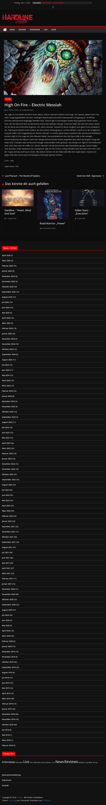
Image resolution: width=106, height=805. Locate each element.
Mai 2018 (5, 735)
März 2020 (6, 636)
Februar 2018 (7, 745)
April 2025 (6, 318)
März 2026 (6, 260)
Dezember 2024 (8, 339)
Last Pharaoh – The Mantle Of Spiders (21, 175)
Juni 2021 (6, 558)
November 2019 (8, 657)
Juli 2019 (5, 677)
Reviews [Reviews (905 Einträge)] (71, 761)
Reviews (22, 29)
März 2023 (6, 448)
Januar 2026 (7, 271)
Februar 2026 (7, 266)
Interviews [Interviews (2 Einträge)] (19, 762)
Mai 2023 (5, 438)
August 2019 (7, 672)
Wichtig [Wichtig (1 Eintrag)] (95, 762)
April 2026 (6, 255)
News (12, 29)
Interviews (35, 29)
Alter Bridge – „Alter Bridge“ (53, 3)
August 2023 (7, 422)
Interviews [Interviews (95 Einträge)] (8, 762)
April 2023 (6, 443)
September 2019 (9, 667)
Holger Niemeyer (27, 110)
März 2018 (6, 740)
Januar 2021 (7, 584)
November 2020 (8, 594)
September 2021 (9, 542)
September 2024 (9, 354)
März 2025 (6, 323)
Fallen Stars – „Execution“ (82, 212)
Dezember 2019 (8, 651)
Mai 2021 (5, 563)
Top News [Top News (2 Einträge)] (88, 762)
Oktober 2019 (7, 662)
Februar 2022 (7, 516)
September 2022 (9, 479)
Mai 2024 (5, 375)
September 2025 (9, 292)
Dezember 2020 (8, 589)
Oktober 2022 (7, 474)
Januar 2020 (7, 646)
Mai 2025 (5, 313)
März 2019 (6, 698)
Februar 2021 (7, 578)
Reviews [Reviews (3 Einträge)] (81, 762)
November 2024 (8, 344)
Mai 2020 (5, 625)
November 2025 (8, 281)
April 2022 (6, 505)
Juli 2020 (5, 615)
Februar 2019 (7, 704)
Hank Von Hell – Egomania (90, 175)
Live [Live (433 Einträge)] (26, 761)
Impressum (6, 780)
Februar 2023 (7, 453)
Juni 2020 (6, 620)
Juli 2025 (5, 302)
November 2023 (8, 406)
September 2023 (9, 417)
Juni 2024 (6, 370)
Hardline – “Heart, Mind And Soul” (17, 212)
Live (45, 29)
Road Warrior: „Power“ (52, 223)
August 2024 (7, 360)
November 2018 (8, 719)
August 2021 (7, 547)
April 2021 (6, 568)
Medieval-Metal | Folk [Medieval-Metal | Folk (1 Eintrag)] (48, 762)
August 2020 (7, 610)
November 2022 (8, 469)
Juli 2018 (5, 730)
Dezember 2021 (8, 526)
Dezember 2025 (8, 276)
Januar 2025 (7, 333)
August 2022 (7, 485)
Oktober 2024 (7, 349)
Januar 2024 (7, 396)
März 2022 (6, 511)
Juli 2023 (5, 427)
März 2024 (6, 385)
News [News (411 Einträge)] (59, 761)
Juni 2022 (6, 495)
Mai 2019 (5, 688)
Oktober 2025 (7, 286)
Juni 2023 (6, 432)
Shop (53, 29)
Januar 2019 (7, 709)
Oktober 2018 (7, 724)
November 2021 (8, 532)
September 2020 (9, 604)
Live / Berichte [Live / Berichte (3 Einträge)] (35, 762)
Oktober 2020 (7, 599)
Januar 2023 (7, 458)
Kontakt (5, 785)
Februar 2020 (7, 641)
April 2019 (6, 693)
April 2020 (6, 631)
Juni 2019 (6, 683)
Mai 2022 (5, 500)
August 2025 (7, 297)
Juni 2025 (6, 307)
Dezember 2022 (8, 464)
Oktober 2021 (7, 537)
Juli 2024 (5, 365)
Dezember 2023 (8, 401)
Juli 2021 (5, 552)
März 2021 (6, 573)
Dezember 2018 (8, 714)
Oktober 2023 (7, 412)
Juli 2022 (5, 490)
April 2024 (6, 380)
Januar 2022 (7, 521)
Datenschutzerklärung (11, 775)
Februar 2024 (7, 391)
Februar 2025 (7, 328)
